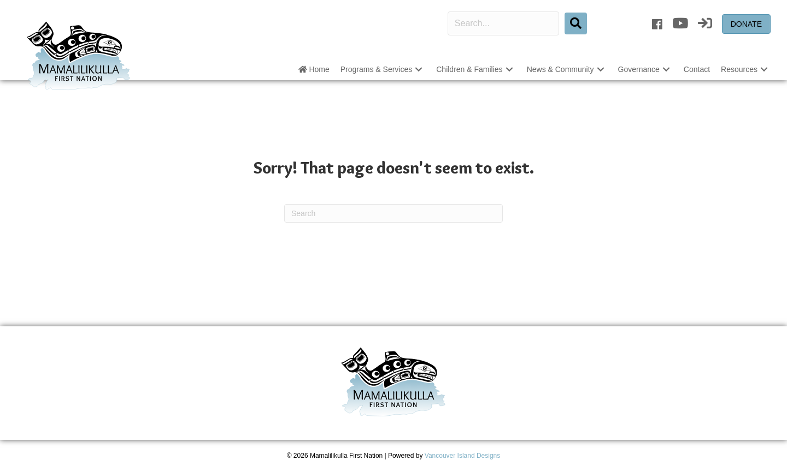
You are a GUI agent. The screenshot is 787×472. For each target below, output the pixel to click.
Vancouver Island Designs (463, 455)
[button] (576, 24)
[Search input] (503, 23)
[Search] (393, 213)
